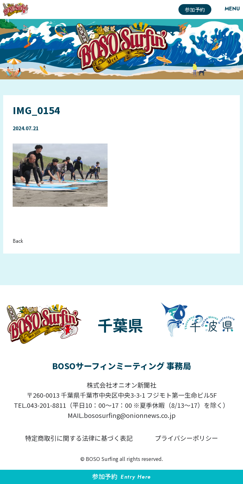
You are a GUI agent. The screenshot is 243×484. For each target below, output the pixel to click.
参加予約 (195, 9)
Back (18, 241)
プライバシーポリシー (186, 438)
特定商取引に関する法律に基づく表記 (79, 438)
